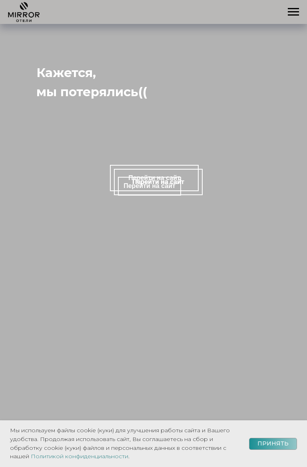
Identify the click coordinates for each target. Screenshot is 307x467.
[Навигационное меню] (293, 12)
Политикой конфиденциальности (79, 456)
